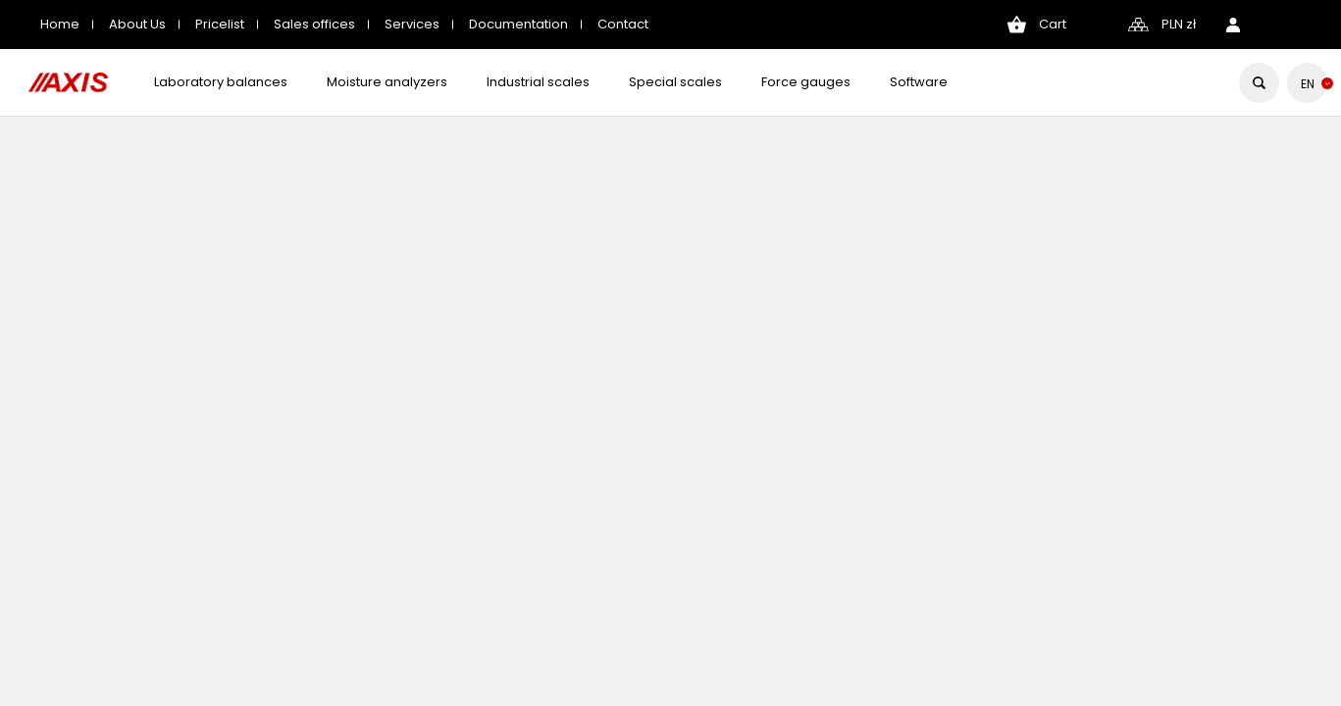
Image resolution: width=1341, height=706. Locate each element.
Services (412, 24)
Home (59, 24)
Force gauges (806, 82)
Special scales (675, 82)
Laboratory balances (220, 82)
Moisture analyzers (387, 82)
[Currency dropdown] (1178, 25)
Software (919, 82)
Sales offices (314, 24)
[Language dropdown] (1307, 84)
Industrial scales (538, 82)
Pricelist (219, 24)
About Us (137, 24)
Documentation (518, 24)
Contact (622, 24)
